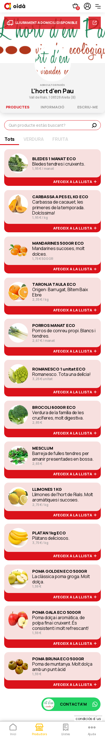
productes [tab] (17, 107)
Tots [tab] (9, 139)
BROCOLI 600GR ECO (54, 407)
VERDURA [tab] (33, 139)
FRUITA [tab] (60, 139)
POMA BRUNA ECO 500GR (58, 658)
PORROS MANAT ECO (53, 325)
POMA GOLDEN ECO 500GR (59, 571)
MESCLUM (42, 448)
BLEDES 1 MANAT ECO (54, 158)
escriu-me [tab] (87, 107)
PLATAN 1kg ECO (49, 533)
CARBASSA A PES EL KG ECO (60, 196)
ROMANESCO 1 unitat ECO (58, 369)
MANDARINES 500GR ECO (58, 243)
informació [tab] (52, 107)
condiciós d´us (88, 718)
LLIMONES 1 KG (47, 489)
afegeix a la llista (75, 182)
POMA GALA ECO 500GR (56, 612)
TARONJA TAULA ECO (54, 284)
